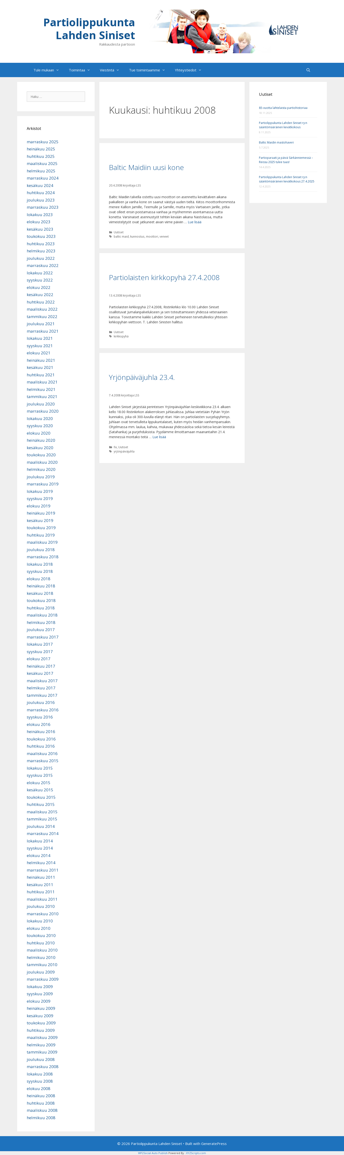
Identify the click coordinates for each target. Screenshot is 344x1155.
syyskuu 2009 (40, 993)
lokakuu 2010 (40, 921)
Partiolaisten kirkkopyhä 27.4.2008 (164, 277)
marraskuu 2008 (43, 1066)
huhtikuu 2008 (41, 1103)
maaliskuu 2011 (42, 899)
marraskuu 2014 (43, 833)
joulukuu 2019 (41, 476)
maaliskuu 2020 (42, 462)
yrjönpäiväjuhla (124, 451)
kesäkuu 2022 (40, 294)
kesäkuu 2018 (40, 593)
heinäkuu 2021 (41, 360)
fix (115, 447)
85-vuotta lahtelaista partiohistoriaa (283, 108)
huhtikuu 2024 (41, 192)
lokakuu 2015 (40, 768)
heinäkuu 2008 (41, 1095)
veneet (164, 236)
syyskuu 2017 (40, 651)
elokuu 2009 (38, 1001)
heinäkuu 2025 (41, 149)
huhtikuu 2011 (41, 891)
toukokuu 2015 (41, 797)
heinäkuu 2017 (41, 666)
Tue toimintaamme (149, 70)
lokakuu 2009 (40, 986)
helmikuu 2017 (41, 688)
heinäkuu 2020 (41, 440)
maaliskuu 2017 (42, 680)
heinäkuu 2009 (41, 1008)
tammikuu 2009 (42, 1052)
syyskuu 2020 (40, 425)
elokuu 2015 (38, 782)
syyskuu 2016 (40, 717)
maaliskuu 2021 (42, 382)
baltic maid (121, 236)
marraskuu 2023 (43, 207)
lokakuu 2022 (40, 273)
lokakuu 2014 (40, 841)
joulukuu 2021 (41, 323)
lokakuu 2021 (40, 338)
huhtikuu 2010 (41, 943)
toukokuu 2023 (41, 236)
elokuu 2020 (38, 433)
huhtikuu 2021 (41, 375)
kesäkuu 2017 (40, 673)
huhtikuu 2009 (41, 1030)
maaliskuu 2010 (42, 950)
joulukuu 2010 (41, 906)
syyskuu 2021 (40, 345)
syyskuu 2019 (40, 498)
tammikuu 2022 (42, 316)
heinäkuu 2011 (41, 877)
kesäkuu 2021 (40, 367)
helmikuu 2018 (41, 622)
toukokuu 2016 (41, 739)
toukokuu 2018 (41, 600)
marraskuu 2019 (43, 484)
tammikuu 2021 (42, 396)
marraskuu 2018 (43, 556)
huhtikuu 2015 (41, 804)
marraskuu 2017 (43, 637)
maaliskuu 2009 (42, 1037)
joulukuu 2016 (41, 702)
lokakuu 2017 (40, 644)
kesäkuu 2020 (40, 447)
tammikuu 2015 (42, 819)
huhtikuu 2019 (41, 535)
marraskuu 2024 (43, 178)
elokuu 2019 (38, 506)
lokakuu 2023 (40, 214)
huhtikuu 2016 (41, 746)
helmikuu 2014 (41, 862)
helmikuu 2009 (41, 1045)
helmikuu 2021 (41, 389)
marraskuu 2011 (43, 870)
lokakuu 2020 (40, 418)
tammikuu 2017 (42, 695)
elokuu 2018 (38, 578)
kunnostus (137, 236)
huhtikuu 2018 (41, 608)
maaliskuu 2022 (42, 309)
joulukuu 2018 (41, 549)
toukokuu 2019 (41, 527)
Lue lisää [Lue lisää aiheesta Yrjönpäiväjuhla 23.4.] (159, 437)
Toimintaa (82, 70)
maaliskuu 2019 (42, 542)
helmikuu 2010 (41, 957)
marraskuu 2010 (43, 913)
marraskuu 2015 (43, 760)
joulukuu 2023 (41, 200)
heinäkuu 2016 (41, 731)
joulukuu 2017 (41, 629)
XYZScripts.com (196, 1153)
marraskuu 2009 (43, 979)
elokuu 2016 (38, 724)
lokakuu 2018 (40, 564)
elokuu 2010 (38, 928)
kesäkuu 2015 (40, 790)
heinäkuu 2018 (41, 586)
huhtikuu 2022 (41, 302)
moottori (152, 236)
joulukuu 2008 (41, 1059)
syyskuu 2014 (40, 848)
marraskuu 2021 (43, 331)
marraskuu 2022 (43, 265)
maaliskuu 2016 (42, 753)
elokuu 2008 (38, 1088)
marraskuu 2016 (43, 710)
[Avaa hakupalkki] (308, 70)
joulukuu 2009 (41, 972)
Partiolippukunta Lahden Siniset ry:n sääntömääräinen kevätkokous (283, 125)
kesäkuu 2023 (40, 229)
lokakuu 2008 (40, 1074)
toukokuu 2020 (41, 455)
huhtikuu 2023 (41, 243)
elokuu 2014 (38, 855)
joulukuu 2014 (41, 826)
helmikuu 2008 (41, 1117)
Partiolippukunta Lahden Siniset (89, 28)
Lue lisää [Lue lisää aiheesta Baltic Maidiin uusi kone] (194, 222)
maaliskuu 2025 (42, 163)
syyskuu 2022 (40, 280)
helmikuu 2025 (41, 171)
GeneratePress (214, 1143)
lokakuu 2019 (40, 491)
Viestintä (112, 70)
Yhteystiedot (190, 70)
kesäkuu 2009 (40, 1015)
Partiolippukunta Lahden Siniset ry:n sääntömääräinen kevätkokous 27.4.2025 (286, 179)
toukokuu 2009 (41, 1023)
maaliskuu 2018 (42, 615)
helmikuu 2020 (41, 469)
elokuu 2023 (38, 221)
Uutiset (119, 232)
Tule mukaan (48, 70)
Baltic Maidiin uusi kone (146, 167)
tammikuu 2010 (42, 964)
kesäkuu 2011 (40, 884)
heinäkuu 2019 (41, 513)
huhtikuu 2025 (41, 156)
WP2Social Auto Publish (153, 1153)
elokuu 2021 (38, 353)
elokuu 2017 (38, 658)
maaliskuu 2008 (42, 1110)
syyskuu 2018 (40, 571)
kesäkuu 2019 (40, 520)
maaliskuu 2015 (42, 811)
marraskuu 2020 (43, 411)
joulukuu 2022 (41, 258)
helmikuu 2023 (41, 251)
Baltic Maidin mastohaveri (276, 142)
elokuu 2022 (38, 287)
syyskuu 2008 (40, 1081)
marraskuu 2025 (43, 141)
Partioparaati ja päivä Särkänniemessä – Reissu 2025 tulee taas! (286, 160)
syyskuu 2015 (40, 775)
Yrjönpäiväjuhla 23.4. (142, 377)
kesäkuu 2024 (40, 185)
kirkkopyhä (121, 336)
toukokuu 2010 (41, 935)
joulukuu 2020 (41, 404)
